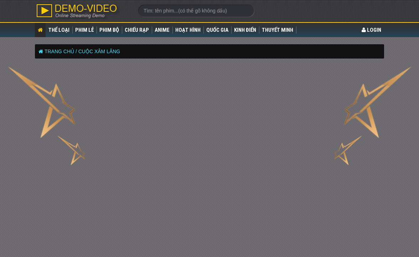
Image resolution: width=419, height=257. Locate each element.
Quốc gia (217, 30)
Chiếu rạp (137, 30)
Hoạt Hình (188, 30)
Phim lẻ (84, 30)
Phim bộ (109, 30)
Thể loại (58, 30)
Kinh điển (245, 30)
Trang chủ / (61, 51)
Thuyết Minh (277, 30)
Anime (162, 30)
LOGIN (371, 30)
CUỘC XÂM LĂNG (99, 51)
